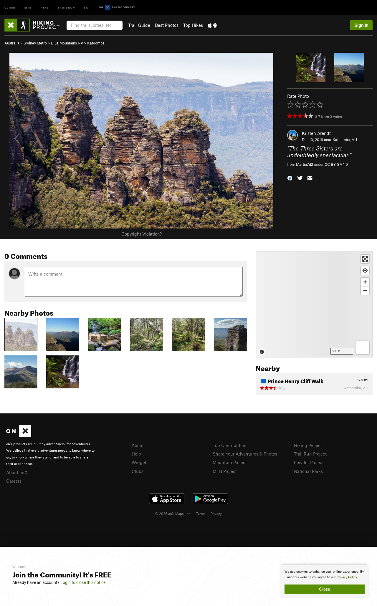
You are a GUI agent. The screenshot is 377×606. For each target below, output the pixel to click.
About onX (16, 472)
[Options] (362, 347)
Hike (45, 7)
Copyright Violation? (141, 233)
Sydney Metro (35, 43)
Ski (87, 7)
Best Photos (166, 25)
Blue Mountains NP (67, 43)
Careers (14, 481)
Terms (201, 513)
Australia (11, 43)
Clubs (137, 471)
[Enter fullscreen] (365, 259)
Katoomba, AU (345, 139)
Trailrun (66, 7)
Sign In (361, 25)
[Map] (314, 304)
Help (136, 453)
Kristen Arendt (316, 133)
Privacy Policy (347, 577)
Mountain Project (230, 462)
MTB (28, 7)
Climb (10, 7)
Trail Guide (139, 25)
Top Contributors (229, 445)
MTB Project (225, 471)
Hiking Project (308, 445)
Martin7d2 (304, 164)
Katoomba (96, 43)
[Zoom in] (365, 282)
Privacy (216, 513)
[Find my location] (365, 270)
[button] (289, 177)
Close (324, 589)
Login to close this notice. (83, 582)
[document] (325, 581)
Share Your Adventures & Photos (245, 453)
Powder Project (309, 462)
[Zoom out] (365, 290)
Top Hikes (193, 25)
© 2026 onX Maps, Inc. (173, 513)
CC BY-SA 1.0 (336, 164)
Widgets (140, 462)
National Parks (308, 471)
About (138, 445)
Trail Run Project (310, 453)
